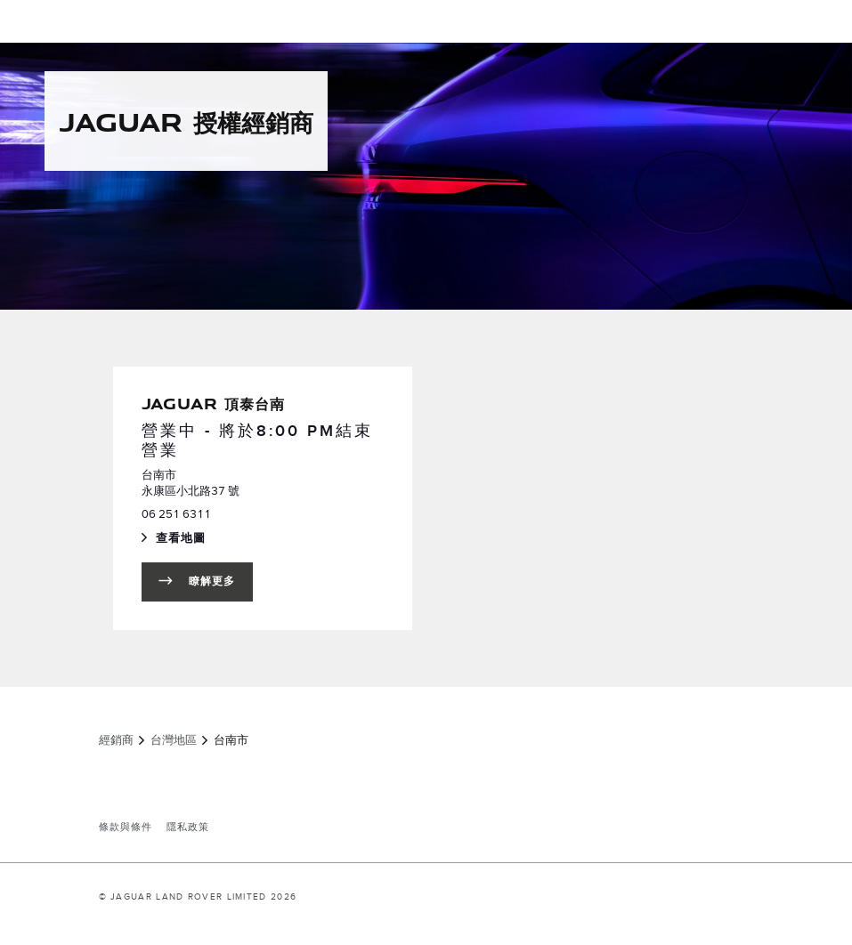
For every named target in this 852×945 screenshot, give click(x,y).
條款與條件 (126, 827)
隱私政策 (187, 827)
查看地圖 (217, 539)
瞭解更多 (212, 581)
